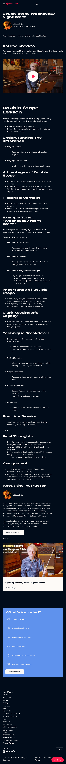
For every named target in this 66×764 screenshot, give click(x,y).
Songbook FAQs (9, 735)
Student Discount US (11, 716)
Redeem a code (9, 737)
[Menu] (4, 4)
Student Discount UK (11, 713)
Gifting (5, 703)
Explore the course (13, 532)
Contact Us (7, 724)
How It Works (8, 692)
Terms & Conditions (11, 740)
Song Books (8, 697)
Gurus (5, 700)
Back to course (14, 672)
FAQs (5, 732)
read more (36, 526)
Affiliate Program (10, 727)
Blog (4, 708)
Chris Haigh (18, 24)
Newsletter (7, 711)
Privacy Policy (8, 743)
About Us (6, 721)
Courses (6, 695)
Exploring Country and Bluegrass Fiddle (25, 583)
